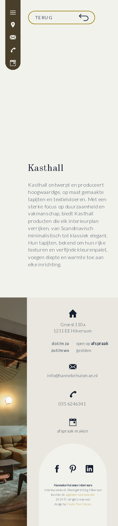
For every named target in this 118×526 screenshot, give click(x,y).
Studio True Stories (79, 504)
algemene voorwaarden (80, 494)
